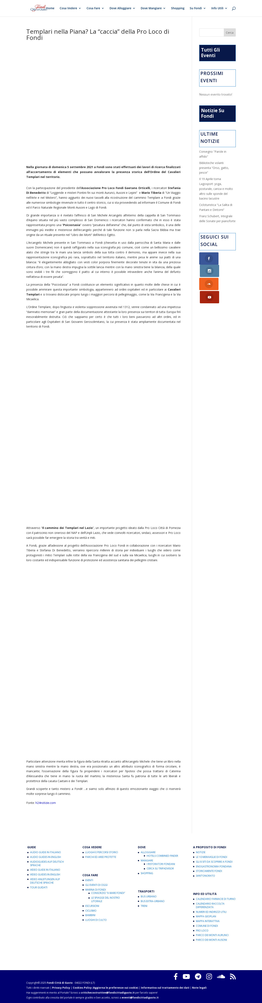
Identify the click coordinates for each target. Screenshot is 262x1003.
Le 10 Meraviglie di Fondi (211, 857)
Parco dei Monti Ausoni (211, 940)
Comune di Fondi (207, 926)
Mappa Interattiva (208, 921)
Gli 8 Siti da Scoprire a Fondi (214, 861)
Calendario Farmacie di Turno (216, 899)
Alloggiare (148, 852)
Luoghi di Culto (96, 920)
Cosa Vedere (68, 8)
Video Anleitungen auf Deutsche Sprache (45, 880)
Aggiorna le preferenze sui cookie (115, 987)
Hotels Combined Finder (162, 856)
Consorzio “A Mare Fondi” (108, 893)
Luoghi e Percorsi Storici (101, 852)
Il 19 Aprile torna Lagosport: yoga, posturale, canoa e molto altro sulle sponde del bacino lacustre (216, 188)
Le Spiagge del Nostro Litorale (105, 899)
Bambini (90, 915)
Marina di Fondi (95, 889)
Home (50, 8)
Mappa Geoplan (206, 916)
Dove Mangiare (151, 8)
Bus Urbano (149, 896)
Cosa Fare (93, 8)
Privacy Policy (61, 987)
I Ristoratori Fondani (161, 864)
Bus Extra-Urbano (153, 901)
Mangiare (147, 860)
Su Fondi (196, 8)
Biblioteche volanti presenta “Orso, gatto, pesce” (214, 168)
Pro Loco (202, 930)
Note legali (199, 987)
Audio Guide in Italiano (45, 852)
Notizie (200, 852)
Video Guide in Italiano (45, 869)
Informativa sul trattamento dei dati (165, 987)
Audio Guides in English (45, 857)
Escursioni (92, 906)
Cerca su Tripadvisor (160, 868)
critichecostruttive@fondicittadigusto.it (108, 992)
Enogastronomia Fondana (214, 866)
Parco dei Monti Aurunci (212, 935)
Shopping (177, 8)
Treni (144, 906)
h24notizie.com (45, 803)
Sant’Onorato (205, 875)
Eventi (89, 880)
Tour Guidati (38, 887)
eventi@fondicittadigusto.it (140, 997)
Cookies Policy (82, 987)
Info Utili (217, 8)
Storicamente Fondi (209, 871)
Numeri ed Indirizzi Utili (211, 912)
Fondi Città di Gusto (60, 983)
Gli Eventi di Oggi (96, 885)
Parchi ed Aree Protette (100, 857)
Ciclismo (90, 910)
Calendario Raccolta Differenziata (210, 905)
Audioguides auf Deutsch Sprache (47, 863)
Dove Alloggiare (120, 8)
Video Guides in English (45, 874)
